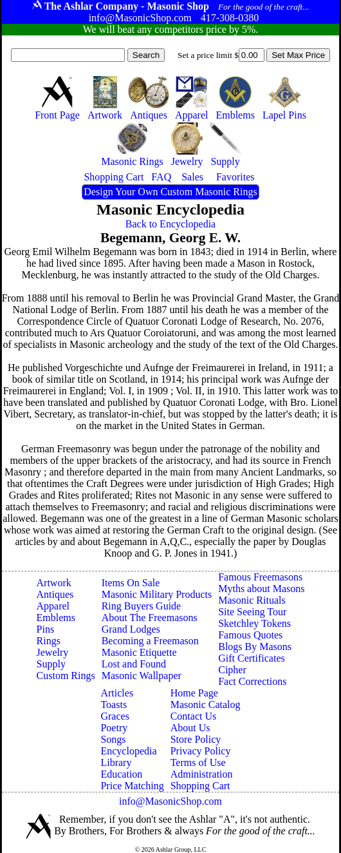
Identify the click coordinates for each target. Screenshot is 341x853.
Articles (116, 692)
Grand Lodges (131, 629)
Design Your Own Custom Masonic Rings (170, 191)
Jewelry (53, 652)
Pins (46, 629)
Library (115, 762)
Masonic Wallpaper (141, 675)
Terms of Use (198, 762)
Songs (112, 739)
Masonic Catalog (205, 704)
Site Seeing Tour (252, 611)
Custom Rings (66, 675)
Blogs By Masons (254, 646)
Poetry (113, 727)
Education (121, 774)
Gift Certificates (251, 658)
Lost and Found (134, 663)
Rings (48, 640)
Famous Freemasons (260, 576)
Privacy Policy (200, 750)
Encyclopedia (128, 750)
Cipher (232, 669)
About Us (190, 727)
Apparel (53, 605)
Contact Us (193, 716)
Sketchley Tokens (254, 623)
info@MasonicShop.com (170, 801)
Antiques (55, 594)
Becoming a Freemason (150, 640)
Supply (51, 663)
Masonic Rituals (251, 600)
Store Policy (195, 739)
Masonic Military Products (157, 594)
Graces (114, 716)
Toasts (113, 704)
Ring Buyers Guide (141, 605)
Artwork (54, 582)
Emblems (56, 617)
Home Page (194, 692)
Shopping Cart (200, 785)
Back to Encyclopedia (170, 223)
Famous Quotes (250, 634)
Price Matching (131, 785)
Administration (201, 774)
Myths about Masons (261, 588)
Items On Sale (131, 582)
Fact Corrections (252, 681)
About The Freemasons (150, 617)
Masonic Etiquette (139, 652)
